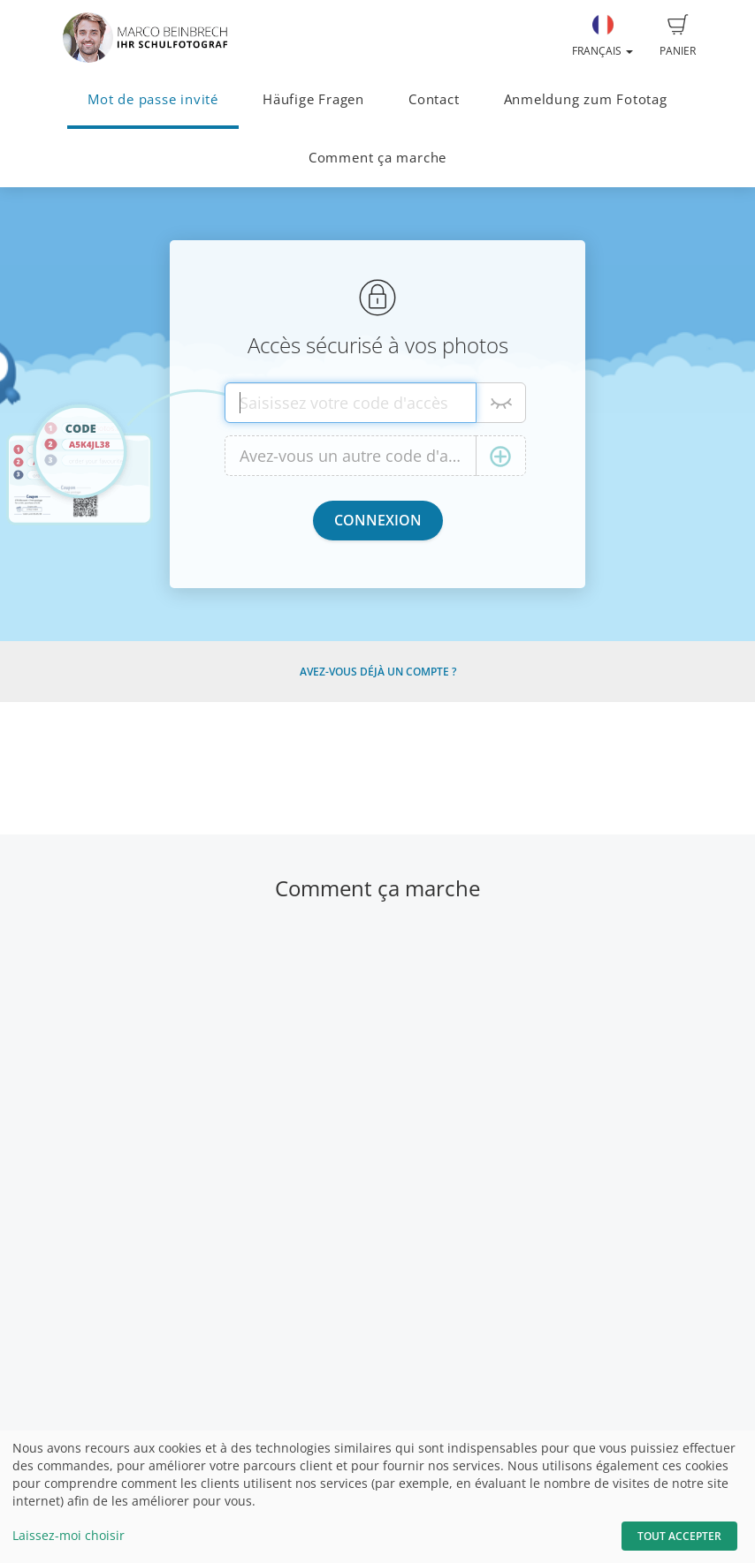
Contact (433, 99)
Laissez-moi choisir (68, 1535)
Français (602, 36)
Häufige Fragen (313, 99)
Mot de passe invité (153, 99)
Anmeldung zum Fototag (585, 99)
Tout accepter (679, 1536)
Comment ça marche (377, 157)
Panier (678, 36)
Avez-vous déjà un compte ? (378, 671)
